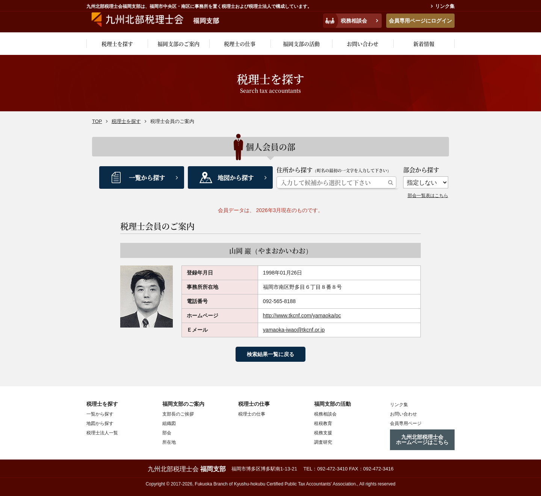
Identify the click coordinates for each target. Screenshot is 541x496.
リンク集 (445, 6)
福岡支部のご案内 (178, 43)
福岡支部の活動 (301, 43)
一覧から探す (147, 177)
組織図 (169, 423)
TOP (97, 121)
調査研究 (323, 442)
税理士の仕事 (239, 43)
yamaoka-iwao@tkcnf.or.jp (294, 330)
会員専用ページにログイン (420, 21)
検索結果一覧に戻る (270, 354)
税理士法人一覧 (102, 432)
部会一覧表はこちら (428, 195)
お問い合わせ (362, 43)
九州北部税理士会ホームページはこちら (422, 439)
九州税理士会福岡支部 (160, 19)
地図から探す (236, 177)
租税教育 (323, 423)
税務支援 (323, 432)
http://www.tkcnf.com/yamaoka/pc (302, 315)
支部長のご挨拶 (178, 414)
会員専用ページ (406, 423)
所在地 (169, 442)
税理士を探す (117, 43)
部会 (166, 432)
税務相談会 (354, 21)
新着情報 (423, 43)
